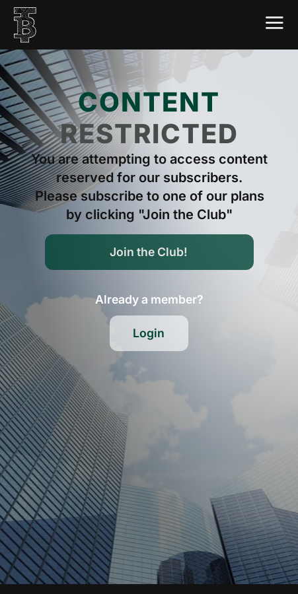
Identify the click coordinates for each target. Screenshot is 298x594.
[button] (149, 299)
